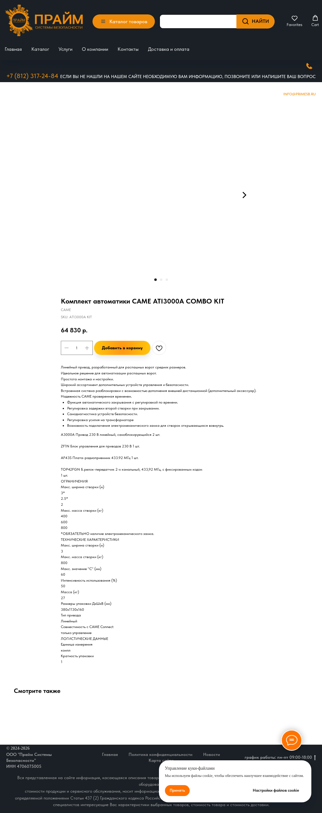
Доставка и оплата (168, 49)
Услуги (65, 49)
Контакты (128, 49)
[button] (294, 21)
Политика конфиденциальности (161, 754)
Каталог (40, 49)
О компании (95, 49)
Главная (13, 49)
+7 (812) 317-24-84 (32, 75)
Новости (211, 754)
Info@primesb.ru (299, 94)
